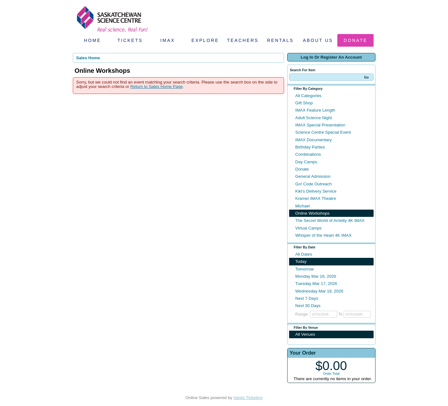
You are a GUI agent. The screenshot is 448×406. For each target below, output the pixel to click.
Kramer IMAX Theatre (315, 198)
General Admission (313, 176)
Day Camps (306, 162)
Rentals (280, 40)
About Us (318, 40)
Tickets (130, 40)
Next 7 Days (306, 298)
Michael (302, 206)
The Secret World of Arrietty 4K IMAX (330, 220)
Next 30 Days (308, 305)
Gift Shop (304, 103)
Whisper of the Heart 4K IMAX (323, 235)
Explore (205, 40)
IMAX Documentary (313, 139)
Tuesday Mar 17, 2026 (316, 283)
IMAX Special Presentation (320, 125)
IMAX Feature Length (315, 110)
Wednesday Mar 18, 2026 (319, 291)
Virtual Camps (308, 228)
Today (301, 261)
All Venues (305, 334)
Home (92, 40)
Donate (355, 40)
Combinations (308, 154)
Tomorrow (304, 269)
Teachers (243, 40)
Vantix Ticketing (247, 397)
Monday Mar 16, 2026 (315, 276)
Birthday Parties (310, 147)
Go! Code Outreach (313, 184)
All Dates (303, 254)
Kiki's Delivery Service (316, 191)
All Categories (308, 95)
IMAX (167, 40)
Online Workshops (312, 213)
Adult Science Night (313, 117)
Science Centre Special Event (323, 132)
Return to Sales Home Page (156, 86)
